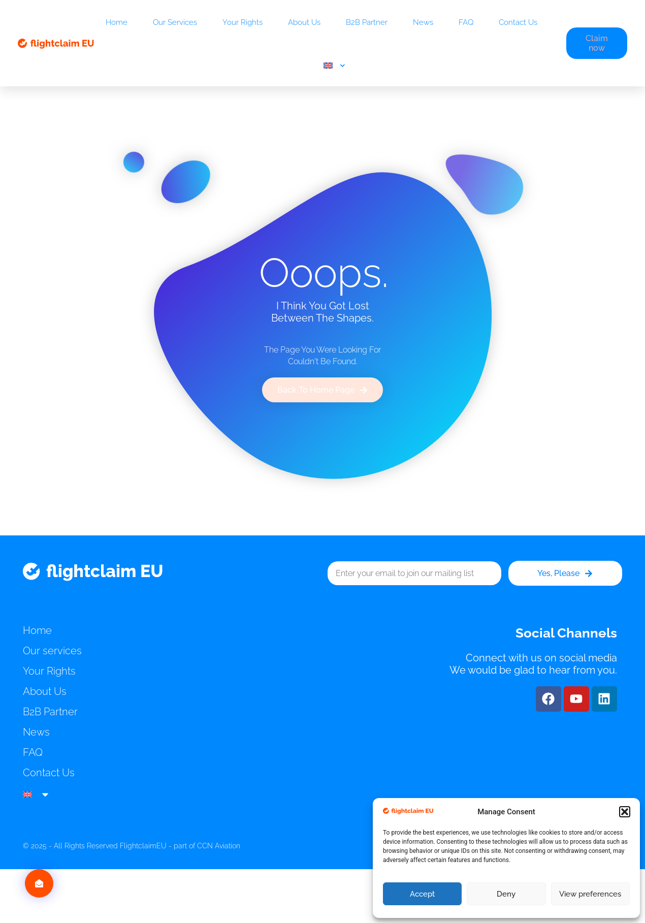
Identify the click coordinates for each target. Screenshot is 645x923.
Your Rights (242, 22)
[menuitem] (334, 65)
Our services (175, 22)
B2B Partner (367, 22)
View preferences (590, 894)
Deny (506, 894)
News (423, 22)
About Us (304, 22)
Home (116, 22)
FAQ (466, 22)
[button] (625, 812)
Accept (422, 894)
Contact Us (518, 22)
